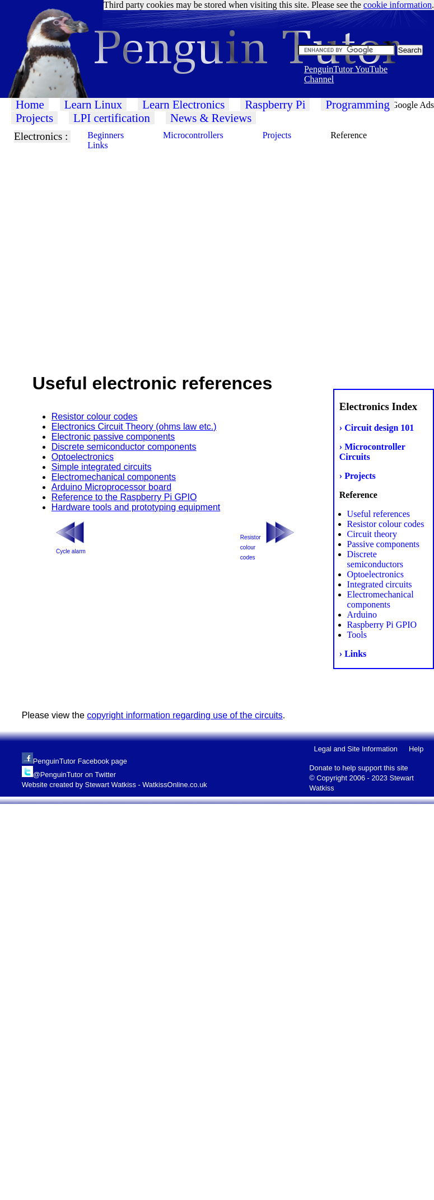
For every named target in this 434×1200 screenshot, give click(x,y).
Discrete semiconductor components (124, 446)
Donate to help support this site (358, 768)
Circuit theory (372, 534)
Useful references (378, 514)
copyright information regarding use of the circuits (185, 715)
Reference (348, 135)
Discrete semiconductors (375, 559)
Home (30, 104)
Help (416, 749)
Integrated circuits (379, 584)
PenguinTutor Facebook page (80, 761)
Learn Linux (93, 104)
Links (97, 145)
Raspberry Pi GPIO (382, 624)
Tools (357, 634)
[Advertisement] (105, 250)
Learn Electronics (183, 104)
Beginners (105, 135)
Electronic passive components (113, 436)
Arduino (362, 614)
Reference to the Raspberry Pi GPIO (124, 497)
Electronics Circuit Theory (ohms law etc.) (134, 426)
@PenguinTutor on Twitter (74, 774)
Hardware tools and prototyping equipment (136, 507)
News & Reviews (211, 117)
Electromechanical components (380, 599)
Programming (357, 104)
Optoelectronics (375, 574)
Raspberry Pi (275, 104)
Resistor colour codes (385, 524)
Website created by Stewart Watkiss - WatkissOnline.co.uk (114, 784)
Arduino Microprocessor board (111, 487)
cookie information (397, 5)
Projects (34, 117)
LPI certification (111, 117)
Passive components (383, 544)
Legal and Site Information (356, 749)
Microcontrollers (193, 135)
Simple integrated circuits (102, 467)
